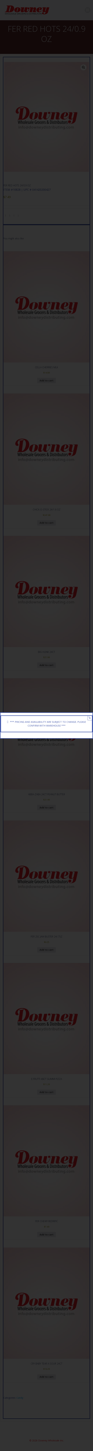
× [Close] (90, 718)
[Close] (89, 717)
